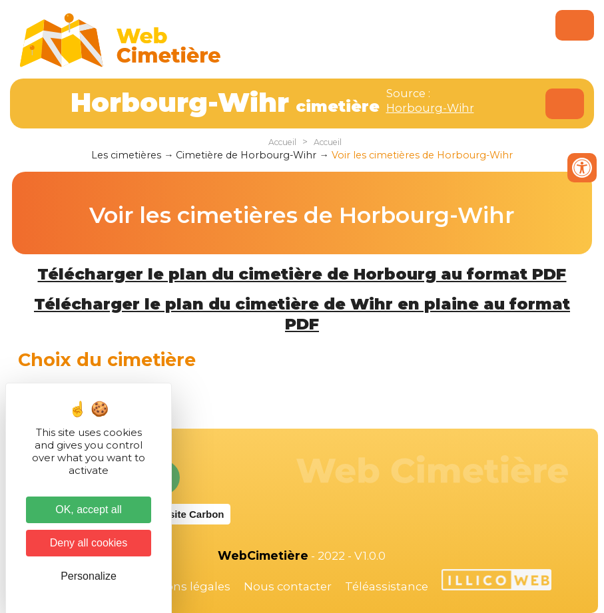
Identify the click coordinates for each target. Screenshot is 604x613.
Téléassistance (386, 586)
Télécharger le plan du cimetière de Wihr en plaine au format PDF (302, 314)
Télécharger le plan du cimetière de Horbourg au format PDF (301, 274)
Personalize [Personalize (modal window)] (89, 576)
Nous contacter (288, 586)
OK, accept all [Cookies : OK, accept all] (88, 509)
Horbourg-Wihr (430, 107)
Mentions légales (181, 586)
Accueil (282, 142)
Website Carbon (186, 514)
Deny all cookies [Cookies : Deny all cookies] (89, 542)
